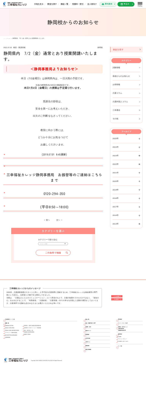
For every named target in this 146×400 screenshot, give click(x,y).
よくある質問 (121, 297)
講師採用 (90, 371)
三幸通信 (116, 110)
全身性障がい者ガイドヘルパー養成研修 (57, 339)
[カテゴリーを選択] (53, 245)
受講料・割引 (77, 3)
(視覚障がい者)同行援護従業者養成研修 (57, 335)
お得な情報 (91, 357)
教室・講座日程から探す (97, 330)
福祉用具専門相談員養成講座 (18, 353)
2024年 (116, 147)
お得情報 (116, 84)
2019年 (116, 190)
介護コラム (117, 93)
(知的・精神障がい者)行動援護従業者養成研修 (50, 345)
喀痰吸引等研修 (46, 351)
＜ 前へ (47, 220)
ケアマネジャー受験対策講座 (18, 348)
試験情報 (116, 68)
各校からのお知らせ (121, 76)
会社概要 (122, 355)
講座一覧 (64, 3)
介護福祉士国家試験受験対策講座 (20, 344)
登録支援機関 (92, 378)
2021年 (116, 173)
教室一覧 (90, 323)
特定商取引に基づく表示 (129, 364)
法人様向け (92, 3)
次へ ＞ (59, 220)
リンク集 (123, 370)
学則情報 (123, 323)
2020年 (116, 181)
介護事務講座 (11, 357)
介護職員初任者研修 (14, 335)
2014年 (116, 224)
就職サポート (92, 343)
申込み (126, 3)
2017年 (116, 207)
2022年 (116, 164)
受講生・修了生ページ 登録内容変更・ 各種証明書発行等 (129, 340)
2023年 (116, 155)
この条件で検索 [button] (53, 255)
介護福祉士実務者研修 (15, 339)
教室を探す (52, 3)
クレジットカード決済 (129, 330)
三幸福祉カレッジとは (16, 323)
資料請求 (108, 3)
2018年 (116, 198)
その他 (115, 119)
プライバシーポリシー (128, 360)
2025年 (116, 138)
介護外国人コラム (120, 102)
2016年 (116, 215)
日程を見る (39, 3)
